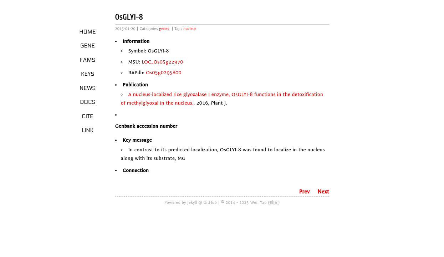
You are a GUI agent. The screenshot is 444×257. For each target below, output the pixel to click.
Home (87, 32)
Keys (87, 74)
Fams (87, 60)
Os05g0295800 (164, 73)
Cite (87, 116)
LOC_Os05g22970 (162, 62)
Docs (87, 102)
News (88, 88)
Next (323, 191)
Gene (87, 45)
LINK (87, 130)
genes (164, 28)
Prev (304, 191)
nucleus (189, 28)
